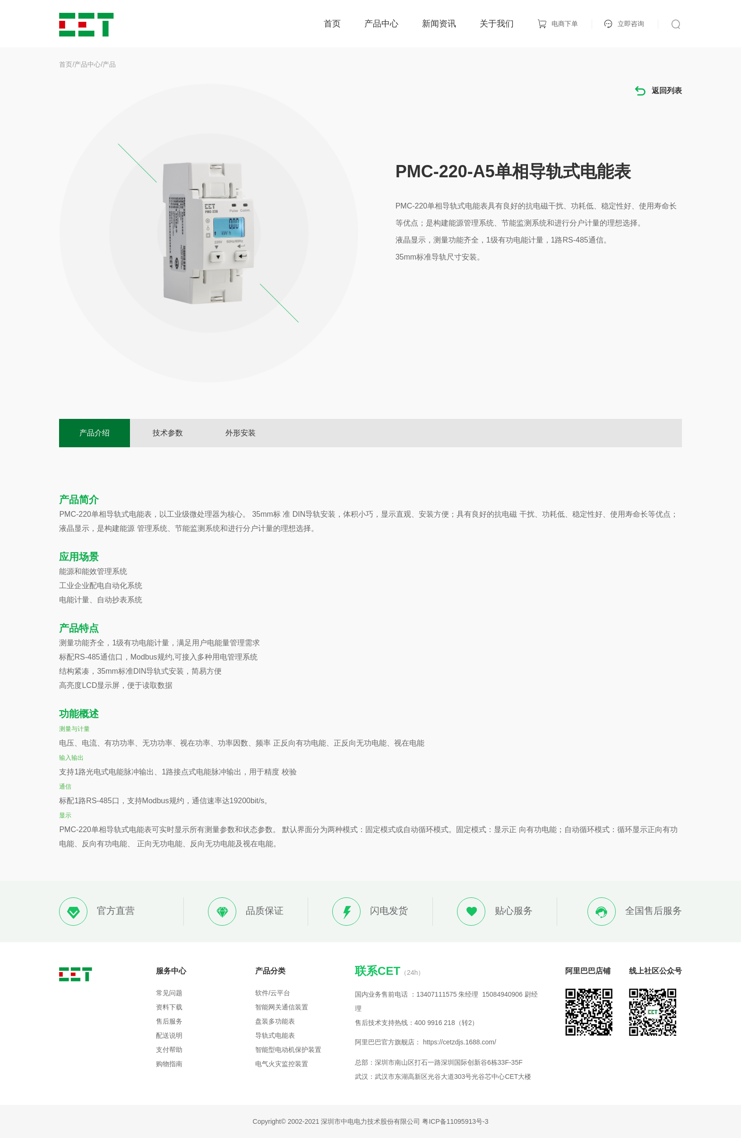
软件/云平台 (272, 993)
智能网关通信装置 (281, 1007)
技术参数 (168, 433)
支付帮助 (169, 1049)
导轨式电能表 (275, 1035)
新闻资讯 (439, 23)
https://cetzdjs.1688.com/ (459, 1042)
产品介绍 (94, 433)
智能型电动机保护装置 (288, 1049)
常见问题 (169, 993)
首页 (332, 23)
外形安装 (240, 433)
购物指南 (169, 1064)
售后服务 (169, 1021)
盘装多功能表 (275, 1021)
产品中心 (381, 23)
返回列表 (658, 91)
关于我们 (497, 23)
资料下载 (169, 1007)
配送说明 (169, 1035)
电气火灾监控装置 (281, 1064)
